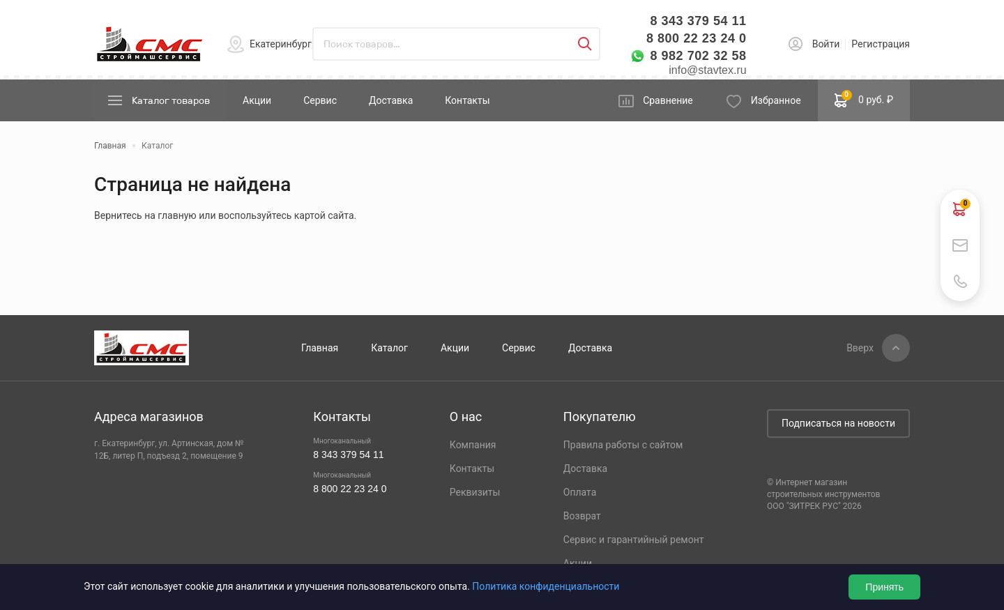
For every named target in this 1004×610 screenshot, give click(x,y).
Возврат (582, 515)
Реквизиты (475, 492)
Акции (257, 100)
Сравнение (668, 100)
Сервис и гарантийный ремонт (633, 539)
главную (177, 215)
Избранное (776, 100)
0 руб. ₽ (864, 99)
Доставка (391, 100)
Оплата (580, 492)
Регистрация (880, 43)
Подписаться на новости (838, 423)
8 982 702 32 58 (698, 56)
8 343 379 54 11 (698, 21)
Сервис (320, 100)
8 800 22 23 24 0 (696, 38)
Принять (884, 587)
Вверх (860, 347)
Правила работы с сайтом (623, 444)
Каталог (389, 347)
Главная (319, 347)
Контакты (467, 100)
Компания (473, 444)
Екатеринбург (281, 43)
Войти (826, 43)
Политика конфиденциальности (545, 586)
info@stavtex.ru (707, 70)
